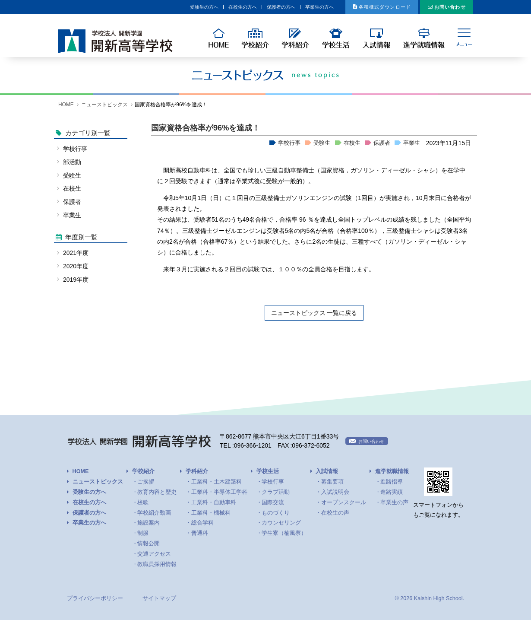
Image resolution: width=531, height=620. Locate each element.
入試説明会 (335, 492)
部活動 (72, 162)
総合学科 (202, 523)
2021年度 (75, 252)
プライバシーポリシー (95, 598)
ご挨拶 (145, 482)
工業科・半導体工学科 (219, 492)
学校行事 (289, 143)
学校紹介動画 (154, 513)
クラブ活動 (276, 492)
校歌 (143, 502)
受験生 (321, 143)
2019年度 (75, 279)
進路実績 (391, 492)
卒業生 (411, 143)
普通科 (199, 533)
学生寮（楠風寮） (284, 533)
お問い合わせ (444, 6)
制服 (143, 533)
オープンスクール (343, 502)
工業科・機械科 (211, 513)
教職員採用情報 (157, 564)
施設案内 (148, 523)
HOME (66, 105)
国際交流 (273, 502)
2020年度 (75, 266)
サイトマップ (159, 598)
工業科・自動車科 (213, 502)
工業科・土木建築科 (216, 482)
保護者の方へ (229, 7)
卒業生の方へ (277, 7)
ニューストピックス (104, 105)
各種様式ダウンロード (361, 6)
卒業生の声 (394, 502)
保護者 (381, 143)
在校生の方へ (180, 7)
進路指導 (391, 482)
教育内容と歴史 (157, 492)
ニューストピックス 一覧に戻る (314, 312)
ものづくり (276, 513)
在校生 (352, 143)
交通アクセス (154, 554)
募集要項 (332, 482)
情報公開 (148, 544)
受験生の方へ (131, 7)
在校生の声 (335, 513)
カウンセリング (281, 523)
